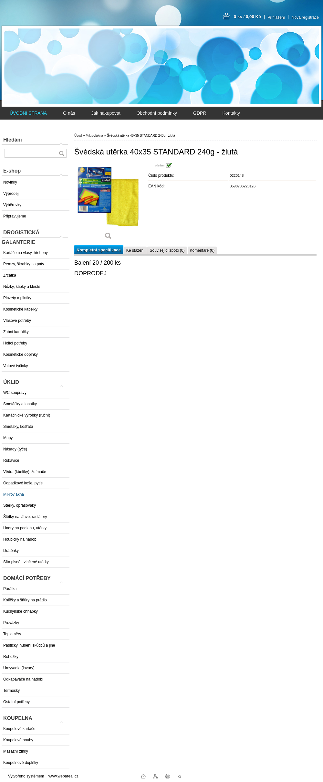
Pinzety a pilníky (17, 298)
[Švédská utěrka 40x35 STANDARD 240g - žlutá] (108, 203)
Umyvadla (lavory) (19, 668)
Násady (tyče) (15, 449)
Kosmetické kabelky (20, 309)
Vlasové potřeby (17, 320)
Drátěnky (11, 550)
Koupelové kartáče (19, 728)
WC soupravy (14, 392)
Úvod (78, 135)
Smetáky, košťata (18, 426)
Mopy (8, 438)
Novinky (10, 182)
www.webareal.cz (63, 776)
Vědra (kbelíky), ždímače (24, 472)
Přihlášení (276, 17)
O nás (69, 113)
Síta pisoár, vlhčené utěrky (26, 562)
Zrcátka (9, 275)
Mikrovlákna (13, 494)
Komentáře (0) (202, 250)
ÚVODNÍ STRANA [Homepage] (28, 113)
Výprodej (10, 193)
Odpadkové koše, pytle (23, 483)
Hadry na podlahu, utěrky (25, 528)
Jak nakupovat (105, 113)
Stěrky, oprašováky (19, 505)
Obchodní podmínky (157, 113)
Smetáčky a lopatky (20, 404)
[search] (61, 153)
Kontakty (231, 113)
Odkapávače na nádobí (23, 679)
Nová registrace (305, 17)
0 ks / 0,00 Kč (247, 16)
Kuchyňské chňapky (20, 611)
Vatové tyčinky (15, 366)
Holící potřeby (15, 343)
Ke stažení (135, 250)
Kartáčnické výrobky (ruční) (26, 415)
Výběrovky (12, 205)
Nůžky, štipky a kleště (21, 286)
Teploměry (12, 634)
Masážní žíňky (15, 751)
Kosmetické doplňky (20, 354)
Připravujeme (14, 216)
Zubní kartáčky (16, 332)
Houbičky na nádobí (20, 539)
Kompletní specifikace (99, 250)
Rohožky (10, 656)
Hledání (12, 140)
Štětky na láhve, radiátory (25, 516)
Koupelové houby (18, 740)
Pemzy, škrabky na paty (23, 264)
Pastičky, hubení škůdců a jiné (29, 645)
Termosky (11, 690)
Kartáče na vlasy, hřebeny (25, 252)
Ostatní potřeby (16, 702)
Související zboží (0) (167, 250)
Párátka (9, 588)
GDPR (199, 113)
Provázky (11, 622)
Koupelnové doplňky (20, 762)
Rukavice (11, 460)
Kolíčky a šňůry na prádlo (25, 600)
